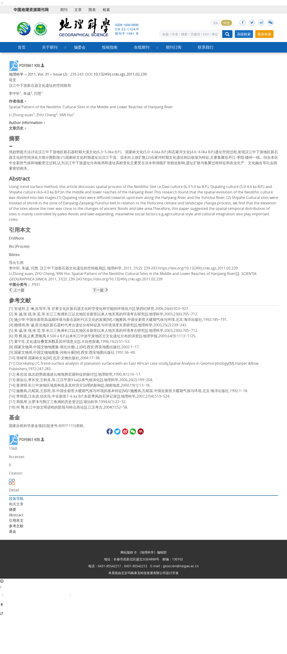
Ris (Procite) (19, 246)
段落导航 (16, 498)
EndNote (16, 238)
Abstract (16, 514)
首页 (22, 47)
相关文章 (16, 503)
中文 (226, 23)
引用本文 (16, 520)
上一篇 (16, 290)
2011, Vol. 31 (38, 74)
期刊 (64, 9)
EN (216, 23)
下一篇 (100, 290)
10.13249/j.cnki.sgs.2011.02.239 (120, 74)
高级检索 (244, 34)
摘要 (12, 509)
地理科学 (16, 74)
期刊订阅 (173, 47)
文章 (78, 9)
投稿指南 (109, 47)
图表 (92, 9)
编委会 (80, 47)
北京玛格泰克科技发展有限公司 (143, 573)
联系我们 (205, 47)
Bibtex (14, 254)
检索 (106, 9)
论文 (12, 79)
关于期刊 (49, 47)
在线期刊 (141, 47)
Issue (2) (60, 74)
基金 (12, 531)
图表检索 (264, 34)
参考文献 (16, 525)
